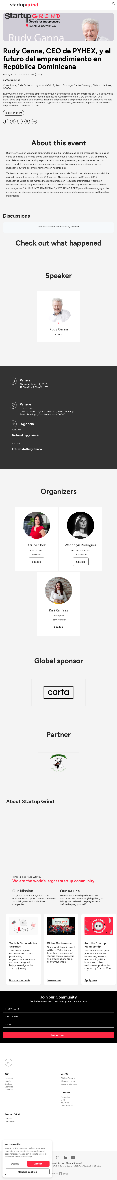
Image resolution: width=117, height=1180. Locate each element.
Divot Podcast (67, 1105)
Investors (9, 1078)
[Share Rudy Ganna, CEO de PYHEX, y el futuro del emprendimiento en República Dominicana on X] (12, 121)
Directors (9, 1089)
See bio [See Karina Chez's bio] (36, 561)
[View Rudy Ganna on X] (58, 323)
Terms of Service (57, 1163)
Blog (63, 1100)
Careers (8, 1118)
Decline (15, 1163)
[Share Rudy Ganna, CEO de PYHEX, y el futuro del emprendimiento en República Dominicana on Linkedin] (19, 121)
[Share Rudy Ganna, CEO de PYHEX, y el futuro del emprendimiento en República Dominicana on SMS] (34, 121)
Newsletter (65, 1097)
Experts (8, 1081)
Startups (8, 1084)
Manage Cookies (27, 1171)
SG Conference (68, 1078)
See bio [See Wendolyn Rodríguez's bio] (80, 561)
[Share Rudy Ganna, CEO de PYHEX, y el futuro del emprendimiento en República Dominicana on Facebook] (5, 121)
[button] (113, 4)
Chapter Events (68, 1081)
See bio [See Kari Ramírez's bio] (58, 626)
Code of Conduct (74, 1163)
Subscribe (57, 1035)
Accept (38, 1163)
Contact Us (10, 1121)
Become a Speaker (69, 1084)
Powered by (59, 1173)
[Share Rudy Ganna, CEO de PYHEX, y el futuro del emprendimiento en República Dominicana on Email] (27, 121)
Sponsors (9, 1087)
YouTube (65, 1103)
